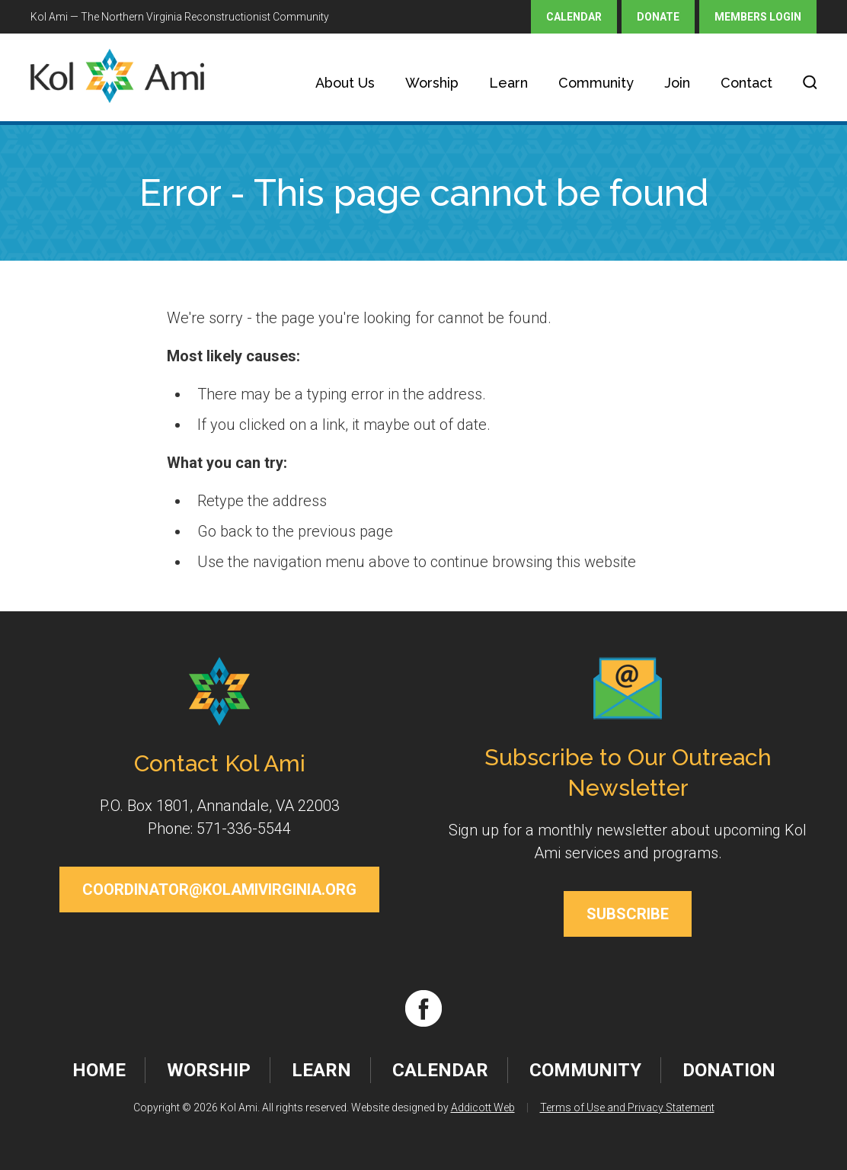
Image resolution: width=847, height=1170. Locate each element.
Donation (728, 1070)
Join (677, 83)
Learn (508, 83)
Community (596, 83)
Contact (746, 83)
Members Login (757, 17)
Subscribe (628, 914)
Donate (658, 17)
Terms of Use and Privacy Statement (627, 1107)
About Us (345, 83)
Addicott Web (483, 1107)
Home (99, 1070)
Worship (432, 83)
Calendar (574, 17)
